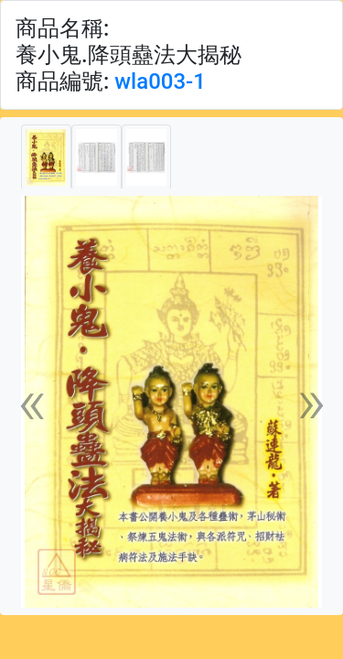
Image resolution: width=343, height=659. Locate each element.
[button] (32, 402)
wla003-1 (160, 81)
